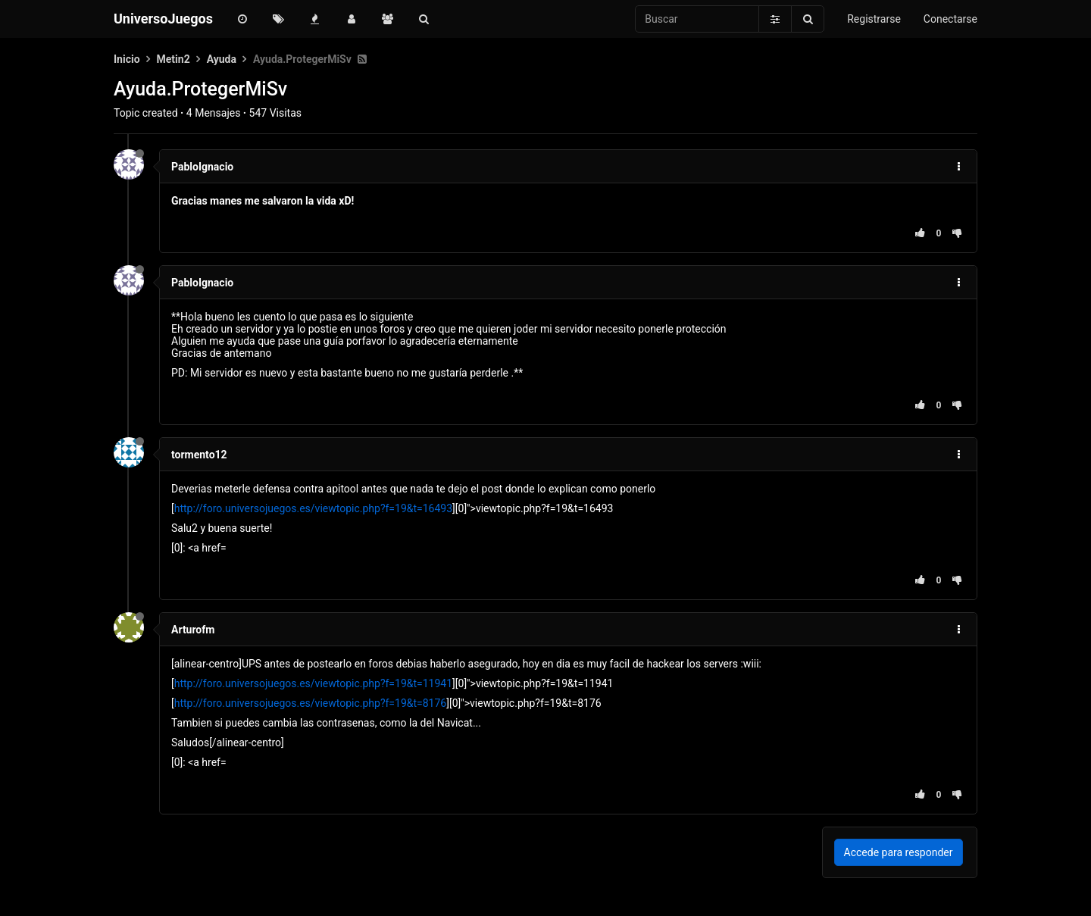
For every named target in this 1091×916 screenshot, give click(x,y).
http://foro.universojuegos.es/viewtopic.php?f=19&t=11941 (313, 683)
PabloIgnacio (202, 167)
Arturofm (192, 630)
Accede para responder (898, 852)
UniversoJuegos (163, 19)
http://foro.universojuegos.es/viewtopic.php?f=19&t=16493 (313, 508)
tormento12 (199, 455)
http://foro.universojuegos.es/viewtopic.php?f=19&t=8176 (310, 703)
